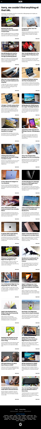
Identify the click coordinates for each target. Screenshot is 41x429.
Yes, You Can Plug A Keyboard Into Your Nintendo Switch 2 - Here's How (30, 389)
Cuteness (11, 415)
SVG (10, 419)
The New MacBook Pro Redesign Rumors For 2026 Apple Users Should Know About (30, 183)
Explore (15, 415)
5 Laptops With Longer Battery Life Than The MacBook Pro (9, 234)
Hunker (20, 416)
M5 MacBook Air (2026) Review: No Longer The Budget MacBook (30, 106)
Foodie (19, 415)
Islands (23, 416)
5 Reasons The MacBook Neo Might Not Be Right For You (9, 258)
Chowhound (6, 415)
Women (17, 420)
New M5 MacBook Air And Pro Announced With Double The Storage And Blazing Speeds (9, 55)
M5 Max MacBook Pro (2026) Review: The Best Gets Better (29, 364)
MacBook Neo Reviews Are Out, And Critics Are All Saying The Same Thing (9, 339)
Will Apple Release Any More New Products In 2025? (9, 364)
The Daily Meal (20, 419)
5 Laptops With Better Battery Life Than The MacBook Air (30, 80)
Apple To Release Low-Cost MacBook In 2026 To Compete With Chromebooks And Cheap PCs (30, 286)
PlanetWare (24, 418)
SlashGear (6, 419)
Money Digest (7, 418)
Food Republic (23, 415)
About (16, 409)
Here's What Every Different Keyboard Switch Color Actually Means (10, 209)
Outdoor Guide (18, 418)
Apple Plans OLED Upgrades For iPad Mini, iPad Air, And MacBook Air (31, 131)
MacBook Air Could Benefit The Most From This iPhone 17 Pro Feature (30, 259)
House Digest (15, 416)
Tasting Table (14, 419)
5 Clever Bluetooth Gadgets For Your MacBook (9, 182)
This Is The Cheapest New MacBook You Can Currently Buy (30, 156)
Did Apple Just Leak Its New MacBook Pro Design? (8, 130)
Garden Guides (30, 415)
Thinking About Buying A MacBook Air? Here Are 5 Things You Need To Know (9, 157)
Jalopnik (27, 416)
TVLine (34, 419)
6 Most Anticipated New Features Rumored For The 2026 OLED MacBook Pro (31, 209)
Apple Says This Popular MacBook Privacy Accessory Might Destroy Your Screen (29, 339)
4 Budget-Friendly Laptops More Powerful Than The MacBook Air (10, 106)
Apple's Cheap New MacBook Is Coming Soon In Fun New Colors (30, 234)
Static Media (15, 411)
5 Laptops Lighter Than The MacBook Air (29, 29)
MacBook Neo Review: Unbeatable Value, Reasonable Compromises (9, 30)
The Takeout (30, 419)
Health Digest (9, 416)
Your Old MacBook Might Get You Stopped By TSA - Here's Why (10, 284)
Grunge (4, 416)
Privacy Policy (22, 409)
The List (25, 419)
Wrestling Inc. (22, 420)
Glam (35, 415)
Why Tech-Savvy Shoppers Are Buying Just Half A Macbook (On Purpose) (10, 81)
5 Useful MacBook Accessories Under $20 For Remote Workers (9, 388)
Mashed (35, 416)
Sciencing (29, 418)
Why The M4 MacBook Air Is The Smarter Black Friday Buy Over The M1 (30, 55)
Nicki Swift (12, 418)
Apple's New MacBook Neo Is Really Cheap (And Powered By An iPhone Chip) (9, 313)
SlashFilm (33, 418)
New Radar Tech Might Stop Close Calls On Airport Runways (30, 312)
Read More (17, 38)
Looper (31, 416)
